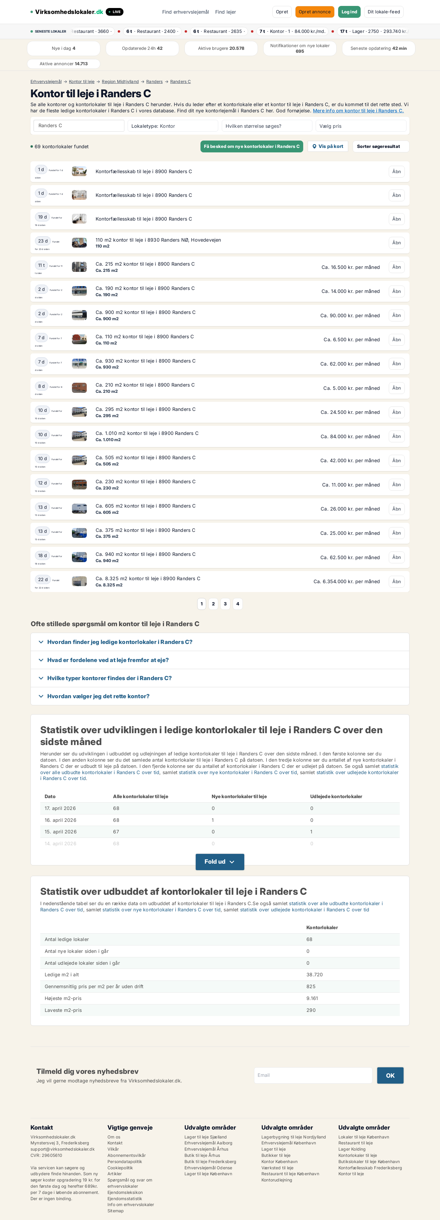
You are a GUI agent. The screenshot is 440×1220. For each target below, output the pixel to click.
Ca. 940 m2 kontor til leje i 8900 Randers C (146, 554)
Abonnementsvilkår (126, 1155)
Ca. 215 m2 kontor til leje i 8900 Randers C (145, 264)
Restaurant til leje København (290, 1173)
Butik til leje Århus (202, 1155)
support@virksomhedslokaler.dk (62, 1149)
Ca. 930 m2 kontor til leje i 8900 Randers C (146, 361)
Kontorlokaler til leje (357, 1155)
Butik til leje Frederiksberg (210, 1161)
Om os (113, 1136)
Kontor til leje (81, 81)
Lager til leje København (208, 1173)
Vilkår (113, 1149)
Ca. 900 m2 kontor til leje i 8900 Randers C (146, 312)
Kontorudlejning (276, 1179)
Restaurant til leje (355, 1142)
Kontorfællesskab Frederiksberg (370, 1167)
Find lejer (225, 12)
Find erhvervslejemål (185, 12)
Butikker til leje (275, 1155)
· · (92, 31)
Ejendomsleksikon (125, 1192)
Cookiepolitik (120, 1167)
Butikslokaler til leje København (369, 1161)
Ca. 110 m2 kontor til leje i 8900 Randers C (145, 336)
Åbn (396, 171)
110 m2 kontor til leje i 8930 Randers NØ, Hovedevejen (158, 240)
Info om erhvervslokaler (130, 1204)
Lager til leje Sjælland (205, 1136)
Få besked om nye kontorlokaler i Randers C (252, 146)
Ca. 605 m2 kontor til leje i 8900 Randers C (146, 506)
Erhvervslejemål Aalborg (208, 1142)
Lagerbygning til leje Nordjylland (293, 1136)
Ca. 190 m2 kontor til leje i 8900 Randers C (145, 288)
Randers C (180, 81)
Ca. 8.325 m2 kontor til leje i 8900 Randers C (148, 578)
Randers (154, 81)
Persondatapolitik (124, 1161)
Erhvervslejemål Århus (206, 1149)
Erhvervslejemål (46, 81)
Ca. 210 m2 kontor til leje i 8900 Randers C (145, 385)
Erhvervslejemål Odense (208, 1167)
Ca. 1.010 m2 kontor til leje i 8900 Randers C (147, 433)
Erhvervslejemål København (288, 1142)
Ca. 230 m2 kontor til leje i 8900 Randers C (146, 481)
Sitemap (115, 1210)
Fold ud (215, 861)
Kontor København (279, 1161)
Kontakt (115, 1142)
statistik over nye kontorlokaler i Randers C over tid (238, 772)
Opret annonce (315, 12)
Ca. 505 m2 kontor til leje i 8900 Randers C (146, 457)
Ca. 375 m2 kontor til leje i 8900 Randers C (146, 530)
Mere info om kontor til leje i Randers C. (358, 111)
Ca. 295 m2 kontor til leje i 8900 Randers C (146, 409)
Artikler (114, 1173)
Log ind (349, 12)
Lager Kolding (352, 1149)
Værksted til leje (277, 1167)
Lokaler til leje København (363, 1136)
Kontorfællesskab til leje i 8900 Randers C (144, 171)
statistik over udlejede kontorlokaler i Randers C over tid (305, 910)
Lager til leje (273, 1149)
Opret (282, 12)
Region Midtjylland (120, 81)
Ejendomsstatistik (124, 1198)
